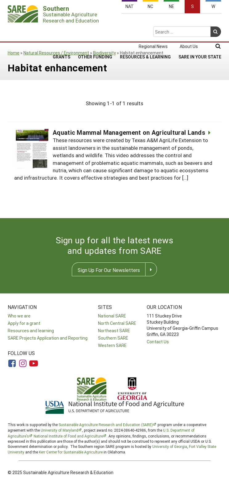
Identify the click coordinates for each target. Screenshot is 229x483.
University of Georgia (169, 446)
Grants (61, 32)
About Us (189, 22)
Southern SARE (113, 338)
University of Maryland (59, 430)
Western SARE (112, 345)
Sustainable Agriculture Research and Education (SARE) (106, 424)
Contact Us (158, 342)
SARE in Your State (199, 32)
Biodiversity (104, 53)
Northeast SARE (114, 330)
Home (13, 53)
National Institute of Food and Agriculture (68, 435)
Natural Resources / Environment (56, 53)
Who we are (19, 316)
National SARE (112, 316)
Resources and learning (31, 330)
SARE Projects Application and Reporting (48, 338)
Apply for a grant (24, 323)
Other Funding (95, 32)
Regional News (153, 22)
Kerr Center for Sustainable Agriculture (71, 451)
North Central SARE (117, 323)
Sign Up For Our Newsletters (109, 270)
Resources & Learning (145, 32)
